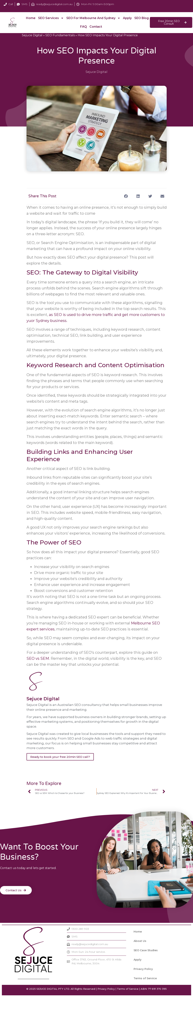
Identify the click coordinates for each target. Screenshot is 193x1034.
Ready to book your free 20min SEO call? (60, 757)
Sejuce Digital (32, 35)
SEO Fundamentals (60, 35)
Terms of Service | (128, 988)
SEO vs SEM (38, 658)
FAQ (83, 26)
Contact (96, 26)
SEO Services (51, 18)
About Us (140, 941)
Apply (126, 18)
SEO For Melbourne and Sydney (93, 18)
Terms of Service (145, 978)
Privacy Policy (143, 969)
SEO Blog (143, 18)
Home (31, 18)
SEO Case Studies (146, 950)
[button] (126, 196)
